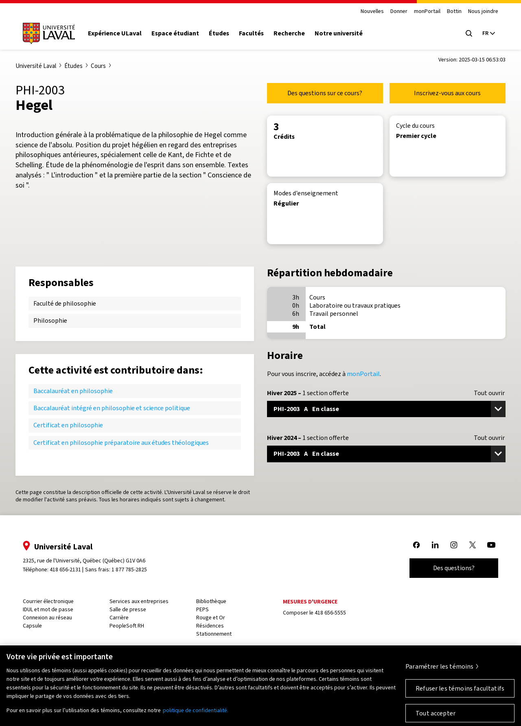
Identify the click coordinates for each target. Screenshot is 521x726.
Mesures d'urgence (310, 602)
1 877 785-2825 (129, 569)
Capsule (32, 626)
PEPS (202, 609)
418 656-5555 (330, 613)
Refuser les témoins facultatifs (460, 694)
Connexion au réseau (47, 617)
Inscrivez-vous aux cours (447, 93)
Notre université (339, 33)
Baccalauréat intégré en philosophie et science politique (111, 408)
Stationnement (214, 634)
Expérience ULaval (115, 33)
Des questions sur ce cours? (324, 93)
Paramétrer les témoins (439, 672)
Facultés (251, 33)
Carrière (119, 617)
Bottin (454, 11)
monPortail (427, 11)
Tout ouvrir (489, 393)
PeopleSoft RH (126, 626)
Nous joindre (483, 11)
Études (219, 33)
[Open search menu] (469, 33)
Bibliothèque (211, 601)
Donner (398, 11)
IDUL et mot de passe (48, 609)
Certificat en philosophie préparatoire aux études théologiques (121, 442)
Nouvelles (372, 11)
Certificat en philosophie (68, 425)
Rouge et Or (210, 617)
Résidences (210, 626)
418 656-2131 (65, 569)
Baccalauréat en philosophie (73, 391)
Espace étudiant (175, 33)
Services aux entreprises (139, 601)
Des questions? (454, 568)
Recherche (289, 33)
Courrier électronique (48, 601)
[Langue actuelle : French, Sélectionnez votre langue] (488, 33)
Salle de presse (127, 609)
